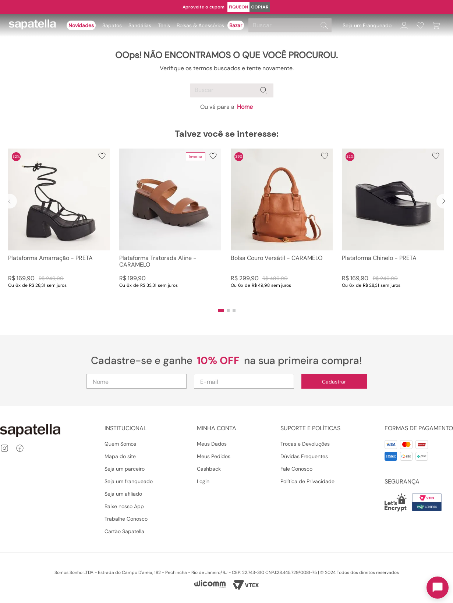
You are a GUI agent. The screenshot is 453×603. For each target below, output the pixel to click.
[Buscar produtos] (324, 25)
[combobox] (291, 25)
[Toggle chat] (438, 588)
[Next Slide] (443, 201)
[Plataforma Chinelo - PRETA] (393, 226)
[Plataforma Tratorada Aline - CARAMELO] (170, 226)
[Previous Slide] (9, 201)
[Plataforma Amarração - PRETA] (59, 226)
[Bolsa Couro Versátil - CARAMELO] (282, 226)
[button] (221, 310)
